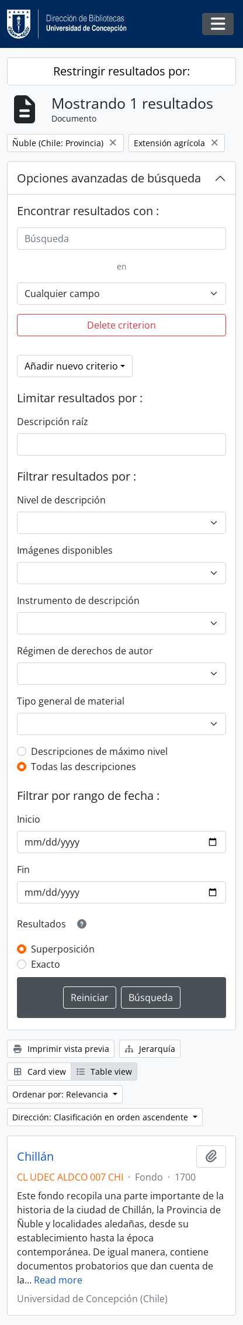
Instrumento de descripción (78, 600)
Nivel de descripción (61, 500)
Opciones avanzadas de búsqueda (109, 178)
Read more (58, 1280)
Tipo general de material (70, 701)
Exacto (45, 964)
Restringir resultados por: (121, 71)
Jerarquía (150, 1048)
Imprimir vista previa (60, 1048)
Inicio (28, 819)
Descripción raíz (52, 421)
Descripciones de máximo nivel (99, 751)
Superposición (63, 949)
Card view (39, 1071)
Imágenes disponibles (65, 550)
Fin (23, 869)
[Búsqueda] (121, 238)
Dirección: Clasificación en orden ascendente (101, 1117)
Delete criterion (121, 325)
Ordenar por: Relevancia (61, 1094)
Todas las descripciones (83, 766)
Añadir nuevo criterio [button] (71, 366)
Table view (104, 1071)
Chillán (35, 1157)
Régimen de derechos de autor (85, 650)
